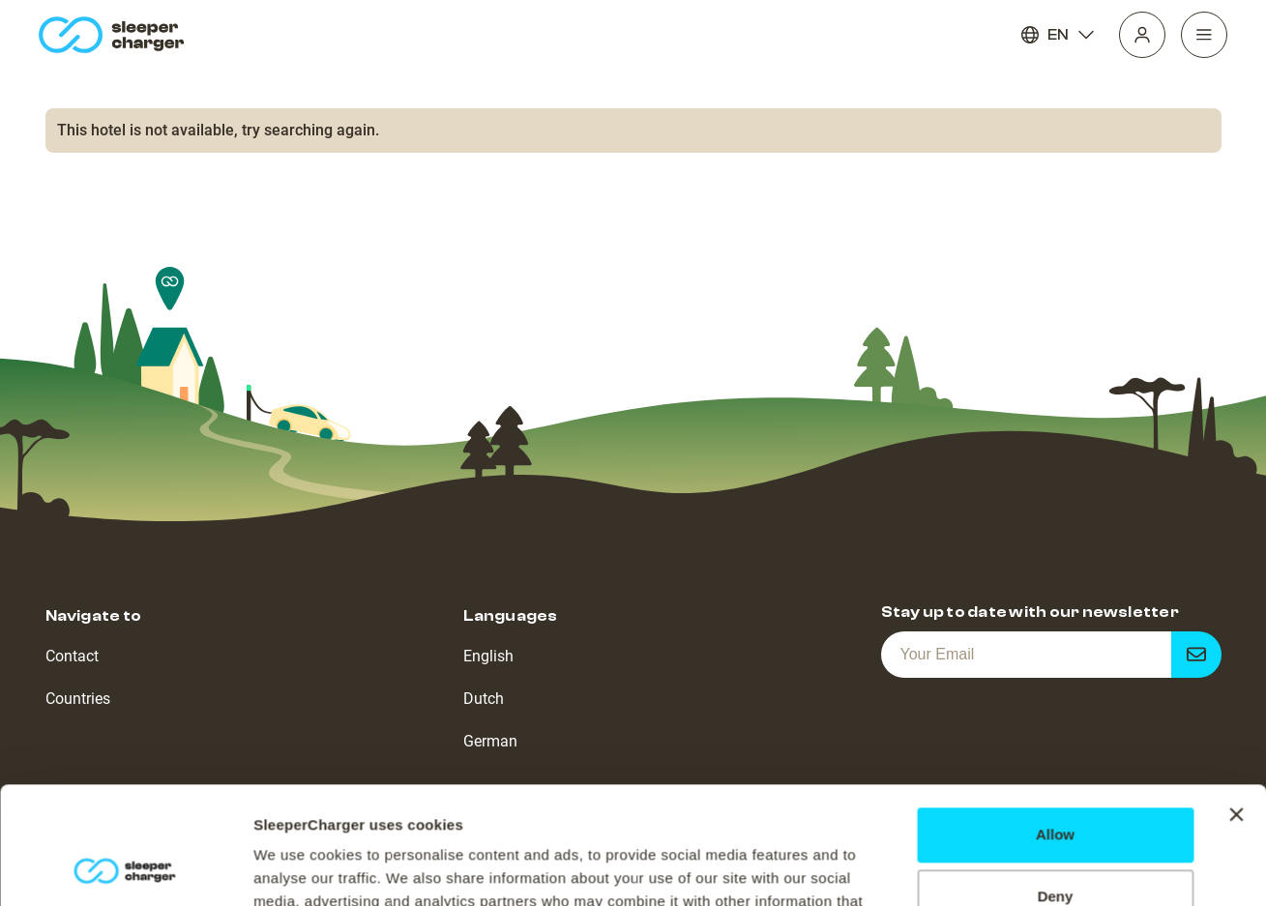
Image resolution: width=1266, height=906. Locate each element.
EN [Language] (1058, 34)
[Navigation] (1204, 35)
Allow (1055, 724)
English (488, 656)
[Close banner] (1236, 705)
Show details (298, 868)
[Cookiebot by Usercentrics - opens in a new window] (125, 868)
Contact (72, 656)
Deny (1056, 786)
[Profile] (1142, 35)
